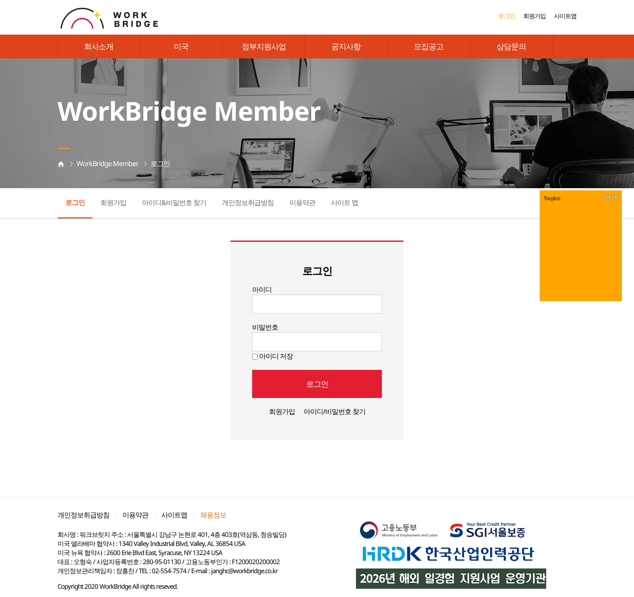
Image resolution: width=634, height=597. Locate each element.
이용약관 (302, 202)
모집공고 (428, 46)
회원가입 (534, 16)
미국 (181, 46)
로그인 (506, 16)
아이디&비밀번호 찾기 (174, 202)
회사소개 (98, 46)
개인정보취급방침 (248, 202)
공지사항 (346, 46)
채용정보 (213, 515)
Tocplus (552, 199)
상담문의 (511, 46)
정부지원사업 (264, 46)
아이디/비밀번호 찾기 (334, 411)
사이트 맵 (344, 202)
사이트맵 (565, 16)
